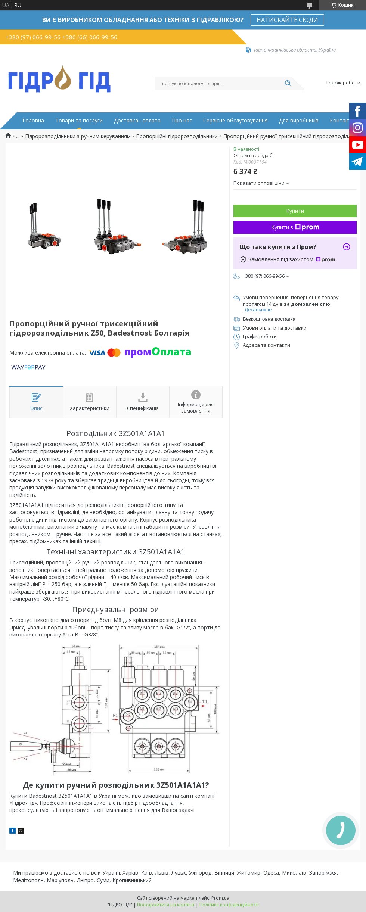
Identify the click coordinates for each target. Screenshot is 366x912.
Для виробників (299, 120)
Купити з (295, 227)
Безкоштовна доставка (269, 319)
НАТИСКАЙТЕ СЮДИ (287, 20)
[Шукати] (287, 83)
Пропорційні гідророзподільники (177, 136)
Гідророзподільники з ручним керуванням (78, 136)
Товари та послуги (79, 120)
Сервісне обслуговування (235, 120)
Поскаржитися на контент (166, 905)
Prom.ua (220, 898)
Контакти (342, 120)
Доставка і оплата (137, 120)
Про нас (182, 120)
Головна (33, 120)
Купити (295, 210)
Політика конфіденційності (229, 905)
